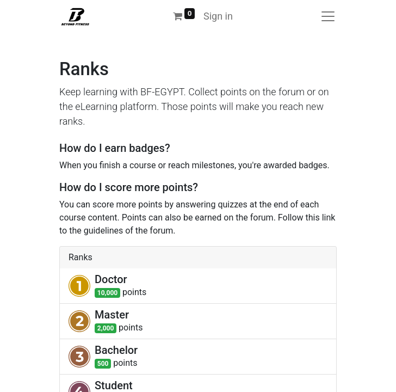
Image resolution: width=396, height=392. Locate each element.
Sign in (218, 16)
